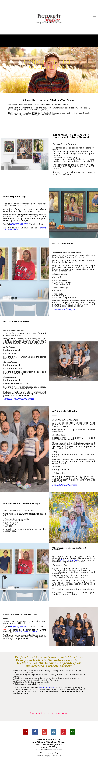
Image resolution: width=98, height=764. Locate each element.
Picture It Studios (46, 687)
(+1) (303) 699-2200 (19, 224)
